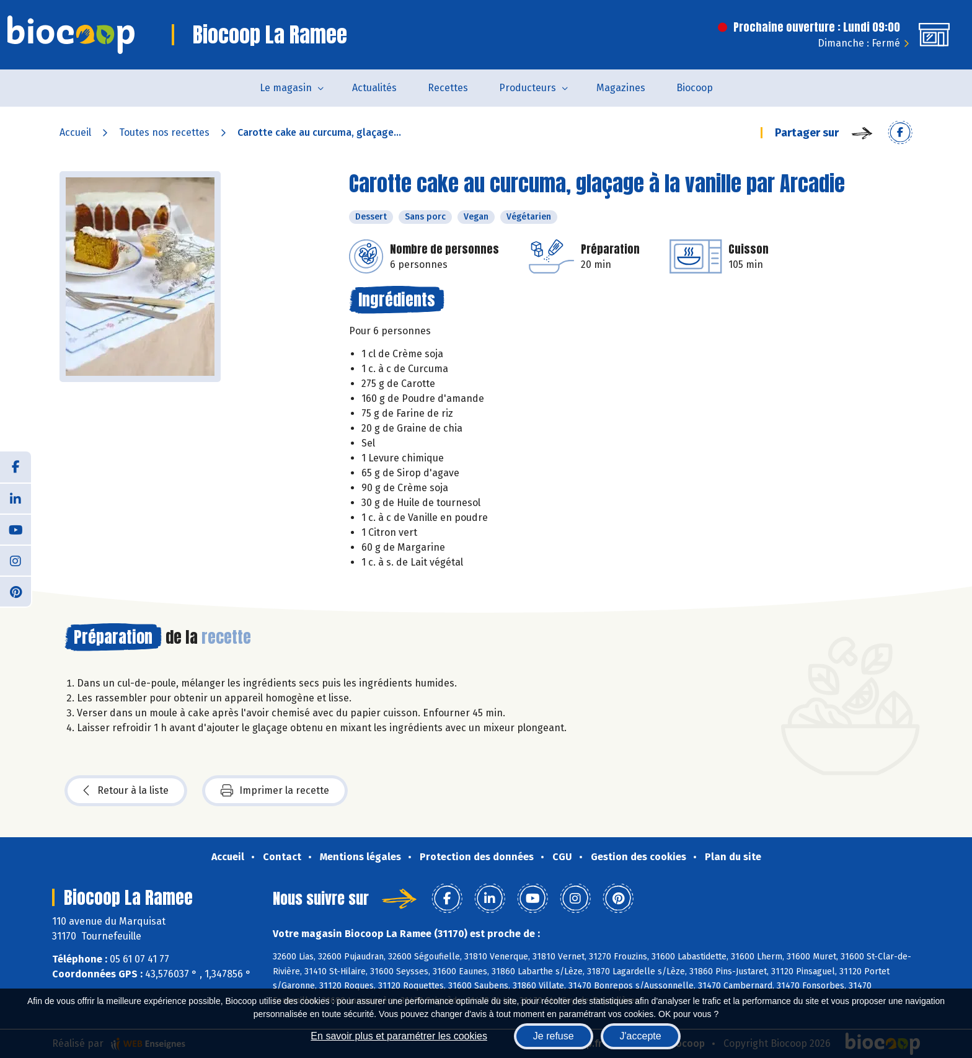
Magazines (620, 88)
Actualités (374, 88)
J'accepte (640, 1036)
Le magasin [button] (286, 88)
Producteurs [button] (527, 88)
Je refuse (553, 1036)
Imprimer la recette (275, 791)
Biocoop (694, 88)
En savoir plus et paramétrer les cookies (399, 1036)
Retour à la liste (126, 791)
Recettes (448, 88)
